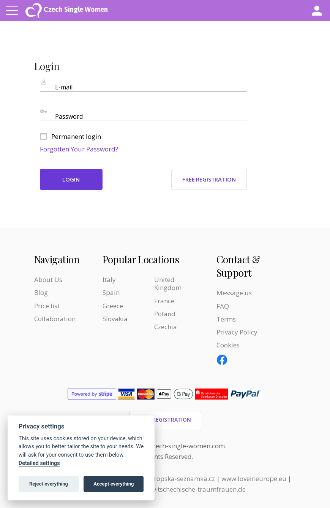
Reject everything (48, 484)
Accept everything (113, 484)
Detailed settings (39, 463)
